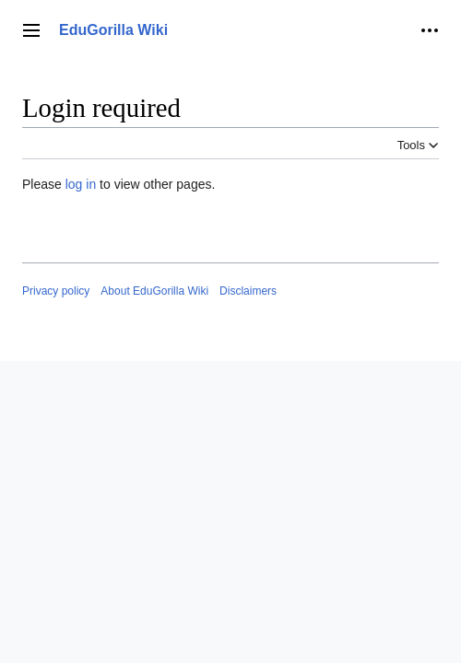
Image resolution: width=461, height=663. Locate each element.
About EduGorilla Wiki (154, 291)
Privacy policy (55, 291)
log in (80, 184)
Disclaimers (248, 291)
